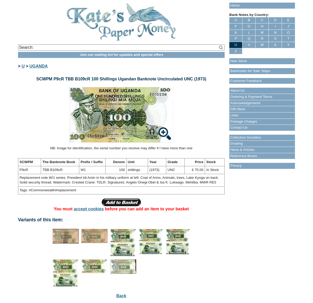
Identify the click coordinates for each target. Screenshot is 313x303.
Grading (236, 143)
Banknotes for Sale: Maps (250, 71)
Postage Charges (243, 121)
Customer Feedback (246, 81)
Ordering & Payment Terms (251, 97)
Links (234, 115)
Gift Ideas (237, 109)
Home (235, 5)
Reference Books (243, 156)
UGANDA (38, 66)
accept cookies (89, 209)
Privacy (236, 166)
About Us (237, 90)
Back (121, 296)
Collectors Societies (245, 137)
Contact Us (239, 127)
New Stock (238, 61)
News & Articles (242, 150)
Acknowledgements (245, 103)
